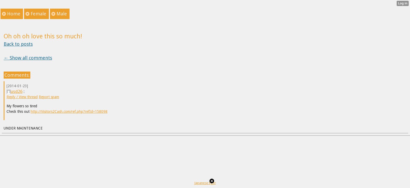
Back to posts (18, 44)
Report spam (49, 97)
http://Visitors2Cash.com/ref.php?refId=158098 (69, 111)
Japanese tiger (205, 183)
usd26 (14, 91)
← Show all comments (28, 58)
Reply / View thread (22, 97)
